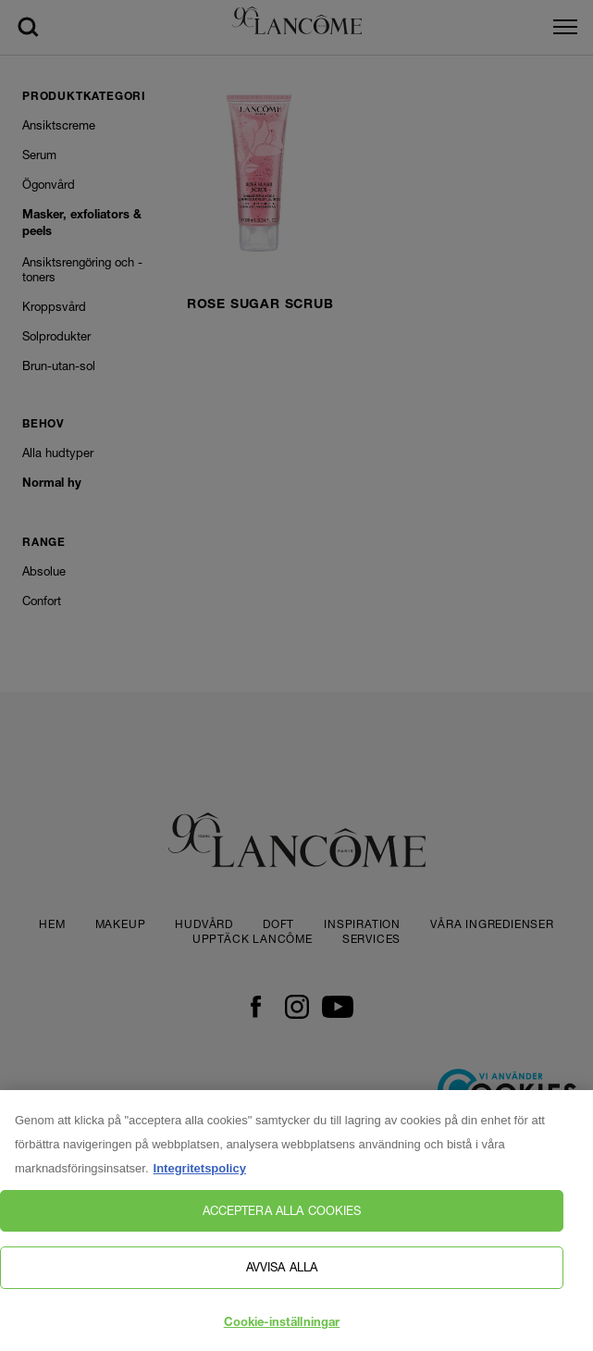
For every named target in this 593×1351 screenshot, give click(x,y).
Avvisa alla (281, 1273)
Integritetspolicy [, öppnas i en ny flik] (200, 1175)
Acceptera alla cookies (282, 1216)
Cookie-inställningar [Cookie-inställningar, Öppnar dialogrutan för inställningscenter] (282, 1330)
